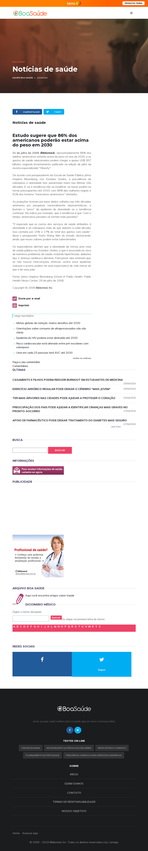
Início (74, 774)
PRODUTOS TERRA (133, 3)
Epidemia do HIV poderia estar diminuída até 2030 (47, 337)
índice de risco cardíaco (112, 748)
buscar (56, 617)
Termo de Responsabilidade (74, 801)
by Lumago (111, 842)
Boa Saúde (18, 62)
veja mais (116, 426)
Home (16, 833)
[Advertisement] (38, 508)
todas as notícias (82, 358)
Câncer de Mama (30, 748)
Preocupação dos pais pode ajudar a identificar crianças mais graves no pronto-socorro (74, 409)
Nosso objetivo (74, 811)
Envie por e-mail (29, 298)
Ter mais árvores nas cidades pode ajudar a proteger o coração (74, 398)
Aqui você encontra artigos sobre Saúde (49, 595)
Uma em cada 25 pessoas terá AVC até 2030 (44, 352)
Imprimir (23, 305)
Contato (74, 792)
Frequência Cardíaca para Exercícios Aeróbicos (94, 755)
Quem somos (74, 783)
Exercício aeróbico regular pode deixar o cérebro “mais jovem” (74, 389)
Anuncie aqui (30, 833)
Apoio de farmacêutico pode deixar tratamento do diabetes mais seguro (74, 420)
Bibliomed (47, 152)
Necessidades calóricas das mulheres (69, 748)
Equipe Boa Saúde (22, 77)
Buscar (60, 450)
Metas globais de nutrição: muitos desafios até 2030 (48, 323)
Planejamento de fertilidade (42, 755)
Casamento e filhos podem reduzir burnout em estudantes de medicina (74, 380)
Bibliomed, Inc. (44, 287)
